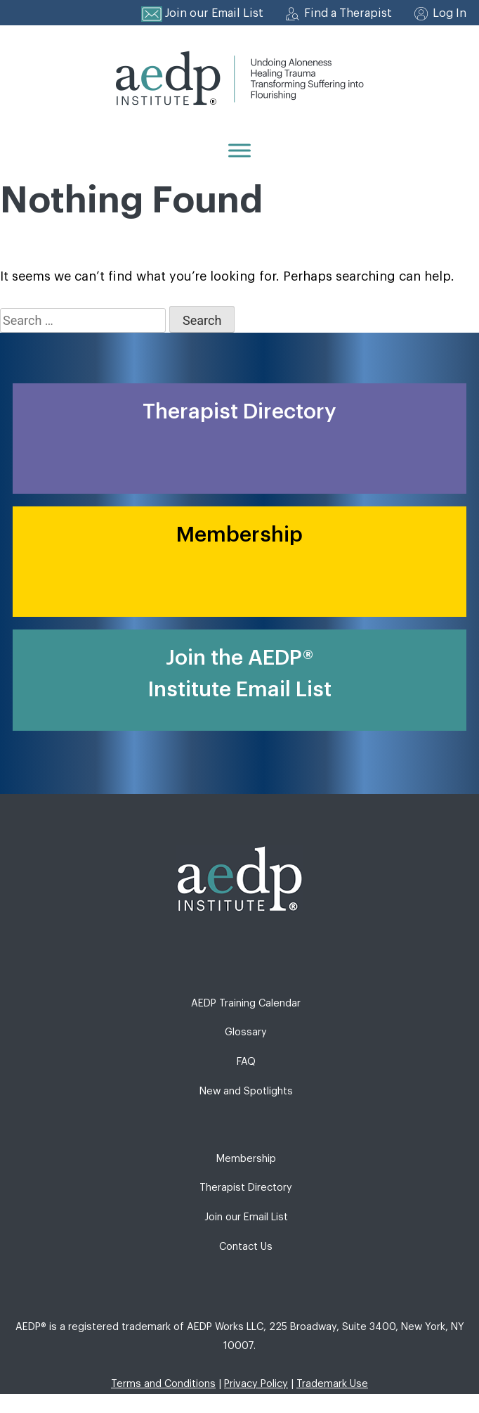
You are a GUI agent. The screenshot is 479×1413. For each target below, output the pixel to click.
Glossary (246, 1032)
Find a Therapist (348, 13)
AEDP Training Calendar (246, 1003)
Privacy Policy (256, 1384)
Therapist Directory (245, 1187)
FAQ (246, 1061)
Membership (246, 1158)
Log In (449, 13)
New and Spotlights (246, 1091)
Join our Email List (214, 13)
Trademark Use (332, 1384)
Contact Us (246, 1246)
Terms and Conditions (163, 1384)
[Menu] (239, 150)
